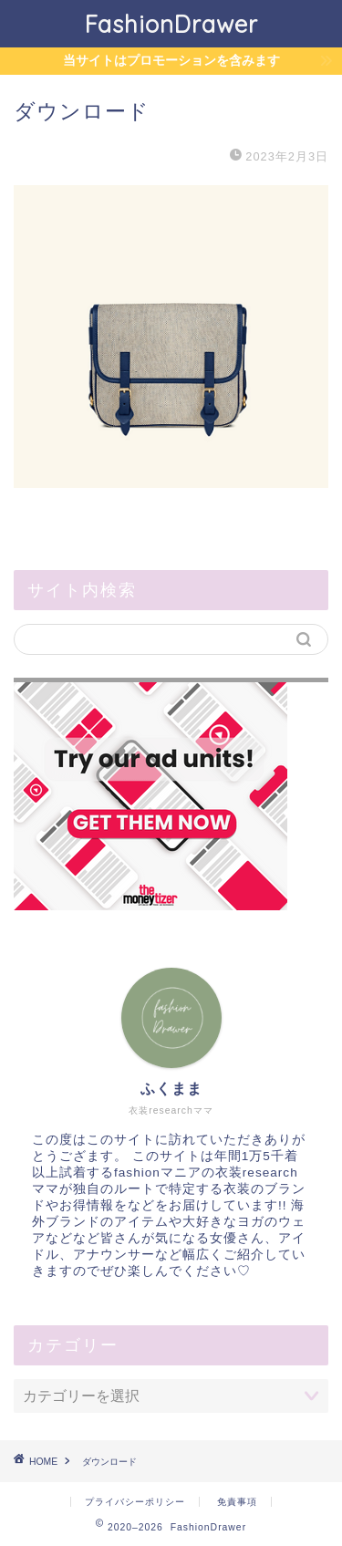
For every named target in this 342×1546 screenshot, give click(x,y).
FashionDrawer (171, 23)
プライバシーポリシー (135, 1502)
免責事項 (237, 1502)
